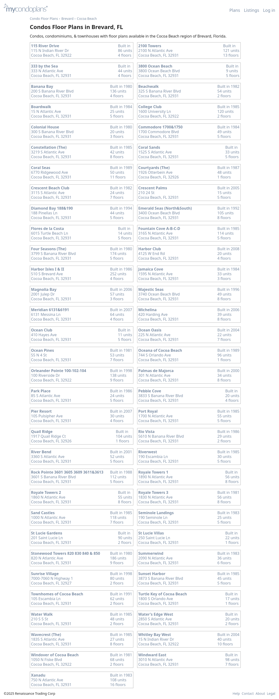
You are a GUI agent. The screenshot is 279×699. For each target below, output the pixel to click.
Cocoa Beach (87, 18)
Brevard (67, 18)
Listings (251, 10)
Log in (269, 10)
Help (236, 693)
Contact (248, 693)
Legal (271, 693)
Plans (234, 10)
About (260, 693)
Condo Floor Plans (44, 18)
